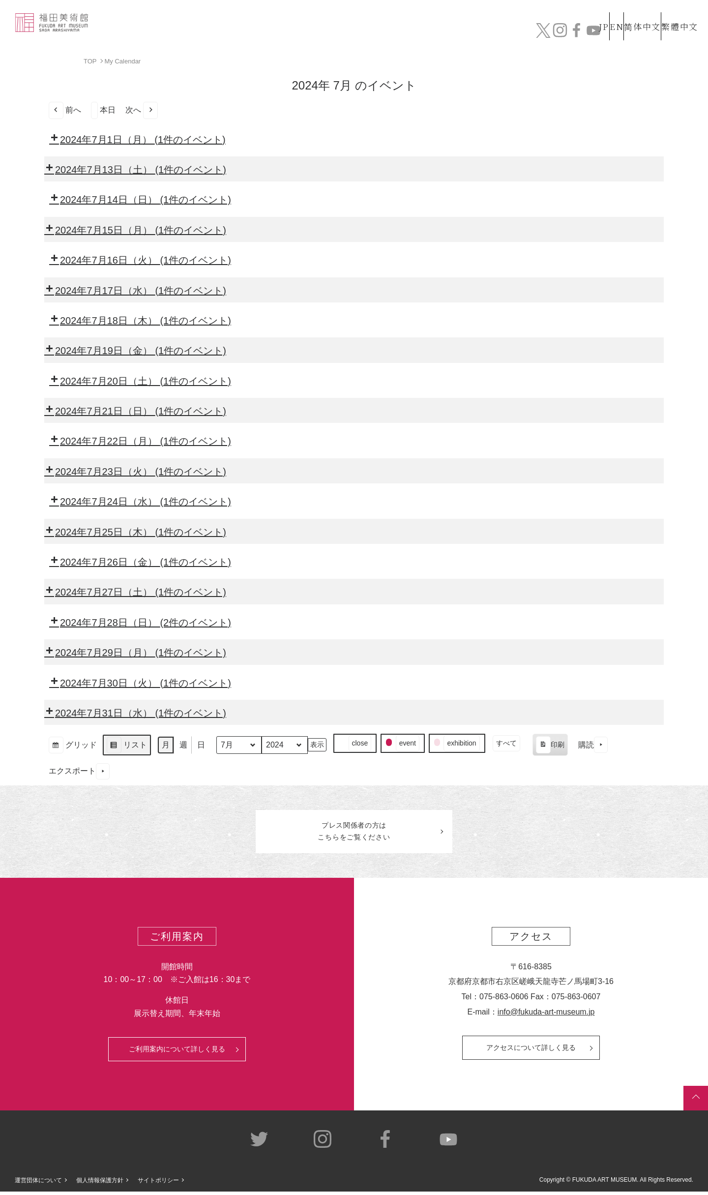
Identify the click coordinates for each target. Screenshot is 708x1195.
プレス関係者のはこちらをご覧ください (354, 833)
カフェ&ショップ (559, 33)
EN (595, 14)
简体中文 (632, 14)
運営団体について (38, 1183)
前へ (65, 110)
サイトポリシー (158, 1183)
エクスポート (79, 771)
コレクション (370, 33)
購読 (593, 745)
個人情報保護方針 (99, 1183)
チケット (671, 33)
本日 (103, 110)
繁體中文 (678, 14)
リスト (126, 745)
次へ (141, 110)
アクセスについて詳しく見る (531, 1051)
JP (564, 14)
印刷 (549, 746)
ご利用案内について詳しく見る (177, 1052)
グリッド (72, 745)
